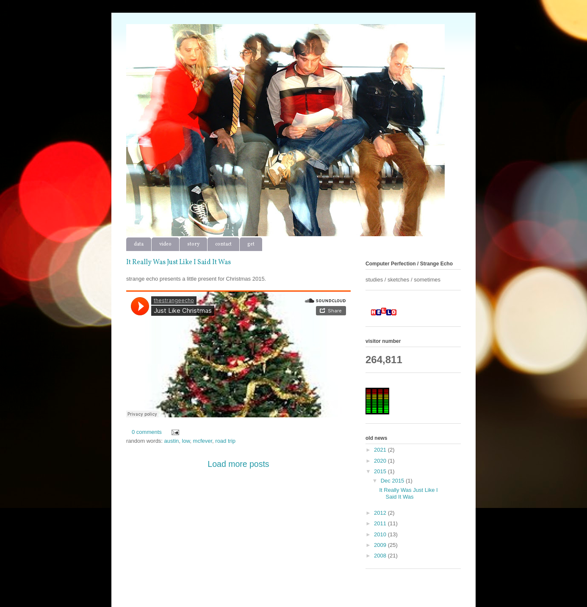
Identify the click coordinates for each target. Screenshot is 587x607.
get (251, 244)
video (165, 244)
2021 (381, 450)
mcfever (203, 441)
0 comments (147, 432)
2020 (381, 461)
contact (223, 244)
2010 (381, 534)
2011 (381, 523)
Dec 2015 (393, 480)
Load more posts (238, 464)
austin (171, 441)
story (193, 244)
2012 (381, 513)
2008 (381, 555)
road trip (225, 441)
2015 (381, 471)
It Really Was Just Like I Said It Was (178, 262)
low (186, 441)
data (139, 244)
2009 (381, 545)
